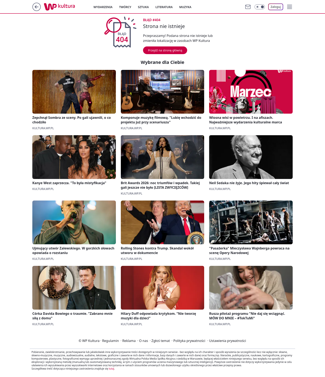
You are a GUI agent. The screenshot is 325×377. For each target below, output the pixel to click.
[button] (289, 7)
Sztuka (143, 7)
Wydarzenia (103, 7)
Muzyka (185, 7)
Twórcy (125, 7)
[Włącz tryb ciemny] (260, 6)
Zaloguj (276, 7)
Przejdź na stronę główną (165, 50)
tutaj (111, 368)
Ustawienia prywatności (226, 340)
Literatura (164, 7)
